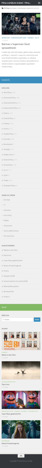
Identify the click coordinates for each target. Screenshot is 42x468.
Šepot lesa (7, 255)
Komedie (7, 139)
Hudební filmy (8, 134)
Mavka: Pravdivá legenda (12, 265)
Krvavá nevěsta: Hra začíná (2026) (16, 281)
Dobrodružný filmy (18, 38)
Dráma (6, 113)
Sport (6, 175)
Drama (6, 271)
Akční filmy (6, 38)
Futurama (7, 210)
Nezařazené (8, 144)
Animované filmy (10, 97)
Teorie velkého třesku (11, 231)
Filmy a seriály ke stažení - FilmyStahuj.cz (16, 2)
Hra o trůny (8, 215)
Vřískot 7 (7, 296)
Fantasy (31, 38)
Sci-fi (37, 38)
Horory (6, 128)
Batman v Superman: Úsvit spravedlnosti (16, 46)
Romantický (8, 165)
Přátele (6, 220)
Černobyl (7, 199)
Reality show (8, 154)
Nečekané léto (9, 291)
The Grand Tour (9, 236)
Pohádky (7, 149)
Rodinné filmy (8, 159)
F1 (4, 205)
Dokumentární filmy (11, 108)
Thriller (6, 180)
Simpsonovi (8, 225)
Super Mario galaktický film (13, 260)
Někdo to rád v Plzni (10, 250)
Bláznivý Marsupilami (11, 286)
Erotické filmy (8, 118)
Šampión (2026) (9, 276)
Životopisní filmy (9, 185)
